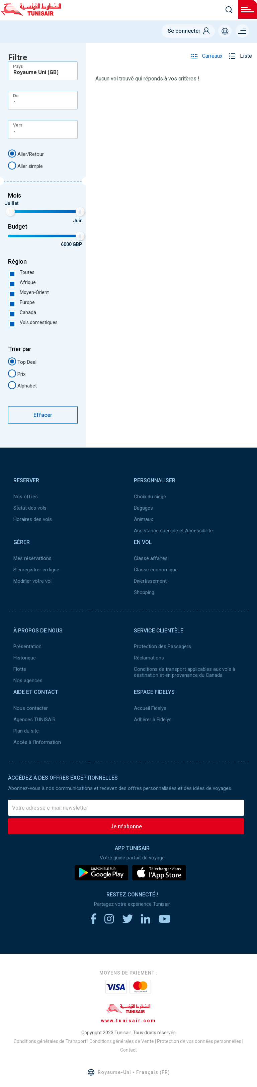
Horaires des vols (32, 519)
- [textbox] (14, 101)
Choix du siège (150, 497)
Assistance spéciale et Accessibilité (173, 531)
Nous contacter (30, 708)
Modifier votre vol (32, 581)
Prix (16, 373)
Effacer (42, 415)
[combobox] (43, 70)
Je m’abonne (126, 826)
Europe (21, 302)
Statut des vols (30, 508)
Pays (18, 66)
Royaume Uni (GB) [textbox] (36, 72)
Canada (22, 312)
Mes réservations (32, 558)
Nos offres (25, 497)
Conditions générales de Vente (121, 1041)
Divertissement (150, 581)
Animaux (143, 519)
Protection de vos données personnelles (199, 1041)
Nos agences (27, 680)
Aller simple (25, 166)
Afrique (22, 282)
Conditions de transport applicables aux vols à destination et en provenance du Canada (184, 672)
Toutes (21, 272)
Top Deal (22, 361)
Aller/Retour (26, 154)
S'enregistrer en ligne (36, 570)
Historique (24, 658)
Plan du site (26, 731)
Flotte (19, 669)
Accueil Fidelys (150, 708)
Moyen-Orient (28, 292)
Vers (17, 125)
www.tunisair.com (128, 1020)
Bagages (143, 508)
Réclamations (149, 658)
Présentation (27, 646)
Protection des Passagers (162, 646)
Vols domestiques (33, 322)
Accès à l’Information (37, 742)
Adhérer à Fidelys (153, 720)
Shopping (144, 592)
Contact (128, 1050)
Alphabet (22, 385)
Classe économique (156, 570)
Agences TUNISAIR (34, 720)
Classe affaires (151, 558)
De (16, 95)
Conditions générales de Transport (50, 1041)
